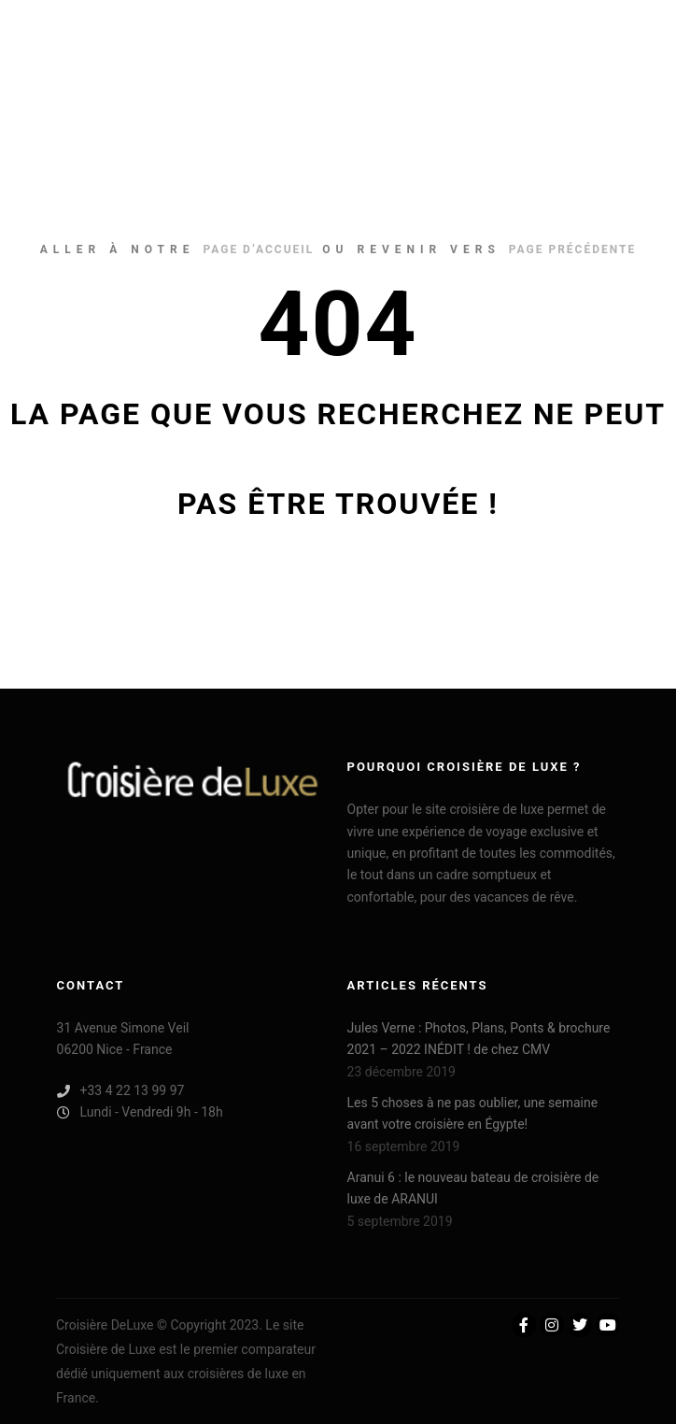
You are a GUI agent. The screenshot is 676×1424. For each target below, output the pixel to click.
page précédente (572, 249)
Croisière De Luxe (102, 51)
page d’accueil (258, 249)
